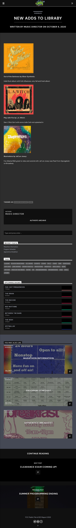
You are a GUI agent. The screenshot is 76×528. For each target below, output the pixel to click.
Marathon (39, 266)
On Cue (7, 270)
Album (7, 263)
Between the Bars (13, 313)
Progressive (53, 270)
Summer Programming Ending (38, 493)
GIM (60, 263)
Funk (55, 263)
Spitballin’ (10, 326)
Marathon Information (11, 247)
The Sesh (9, 320)
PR (33, 270)
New (30, 202)
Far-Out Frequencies (15, 287)
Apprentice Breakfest (11, 252)
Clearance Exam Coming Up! (38, 466)
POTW (28, 270)
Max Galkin (8, 370)
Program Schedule (10, 249)
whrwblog (38, 13)
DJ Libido (29, 263)
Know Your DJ (28, 266)
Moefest (48, 266)
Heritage (66, 263)
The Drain (9, 294)
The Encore (10, 300)
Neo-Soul (56, 266)
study (7, 273)
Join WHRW (16, 266)
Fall (49, 263)
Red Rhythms (11, 307)
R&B (61, 270)
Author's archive (38, 220)
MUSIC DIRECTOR (33, 26)
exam (44, 263)
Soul (66, 270)
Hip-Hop (7, 266)
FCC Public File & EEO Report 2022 (38, 517)
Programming (41, 270)
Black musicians (20, 202)
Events (37, 263)
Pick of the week (18, 270)
